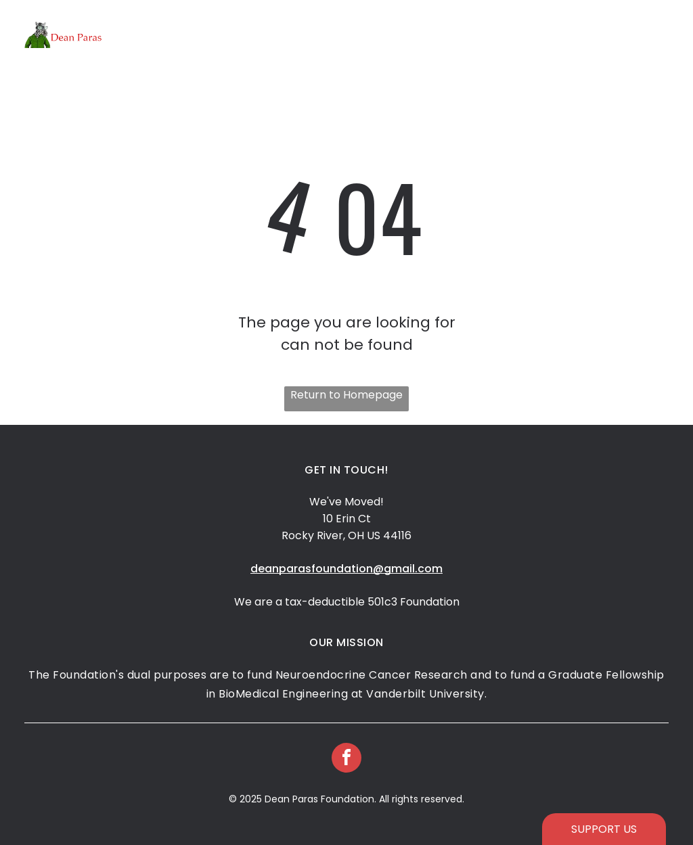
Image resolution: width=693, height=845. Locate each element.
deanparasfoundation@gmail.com (346, 568)
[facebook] (346, 759)
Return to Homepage (346, 395)
